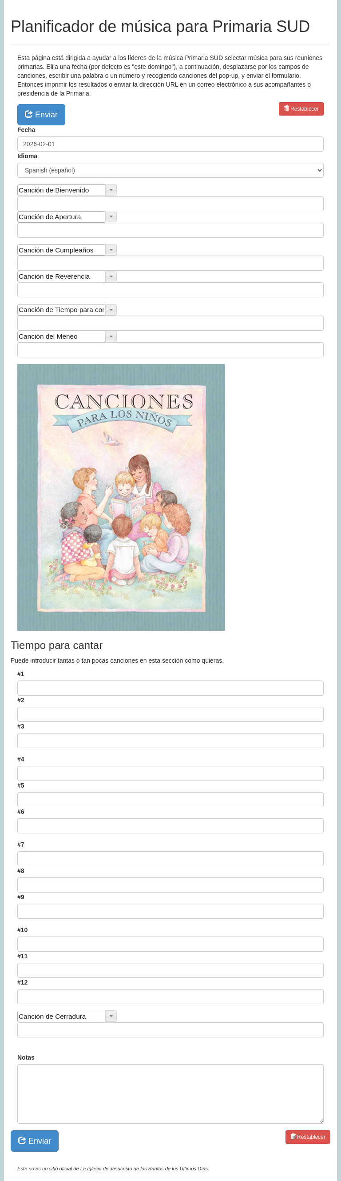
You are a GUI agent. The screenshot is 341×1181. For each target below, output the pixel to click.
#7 (20, 844)
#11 (22, 956)
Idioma (27, 156)
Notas (26, 1057)
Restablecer (301, 108)
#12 (22, 982)
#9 (20, 897)
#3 (20, 726)
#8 (20, 870)
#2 (20, 700)
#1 (20, 673)
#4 (20, 759)
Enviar (41, 114)
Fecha (26, 129)
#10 (22, 929)
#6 (20, 811)
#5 (20, 785)
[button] (111, 190)
